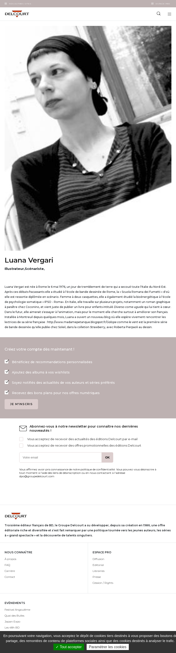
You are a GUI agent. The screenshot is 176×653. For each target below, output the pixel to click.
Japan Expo (12, 621)
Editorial (98, 565)
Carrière (10, 571)
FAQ (7, 565)
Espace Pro (163, 4)
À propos (10, 559)
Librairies (98, 571)
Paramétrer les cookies (107, 647)
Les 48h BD (12, 627)
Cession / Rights (103, 582)
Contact (10, 577)
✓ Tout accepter (69, 647)
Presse (97, 577)
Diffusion (98, 559)
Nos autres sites (20, 4)
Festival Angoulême (17, 609)
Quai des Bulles (14, 615)
